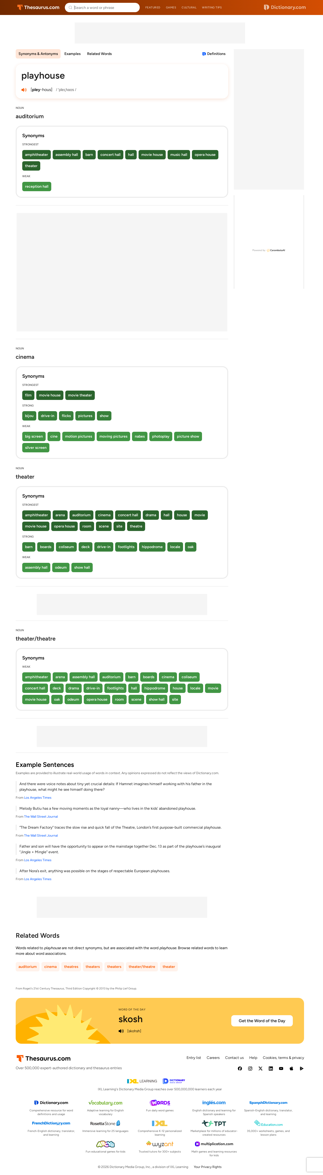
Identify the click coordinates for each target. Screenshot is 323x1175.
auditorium (81, 515)
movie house (152, 154)
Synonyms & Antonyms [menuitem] (38, 53)
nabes (140, 436)
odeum (61, 567)
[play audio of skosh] (121, 1031)
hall (131, 154)
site (119, 526)
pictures (85, 416)
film (28, 395)
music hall (178, 154)
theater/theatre (142, 966)
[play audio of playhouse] (24, 90)
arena (60, 515)
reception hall (36, 186)
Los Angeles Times (37, 798)
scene (104, 526)
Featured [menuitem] (152, 7)
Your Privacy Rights (208, 1167)
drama (151, 515)
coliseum (66, 547)
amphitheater (36, 154)
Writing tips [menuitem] (212, 7)
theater (31, 166)
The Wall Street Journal (41, 817)
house (182, 515)
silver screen (36, 447)
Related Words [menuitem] (99, 53)
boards (45, 547)
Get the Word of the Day (262, 1020)
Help (253, 1057)
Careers (213, 1057)
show (104, 416)
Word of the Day (132, 1009)
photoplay (160, 436)
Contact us (234, 1057)
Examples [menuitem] (72, 53)
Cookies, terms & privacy (283, 1057)
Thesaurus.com (38, 7)
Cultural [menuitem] (189, 7)
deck (85, 547)
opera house (205, 154)
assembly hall (66, 154)
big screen (34, 436)
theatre (136, 526)
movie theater (80, 395)
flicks (66, 416)
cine (54, 436)
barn (89, 154)
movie (200, 515)
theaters (93, 966)
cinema (104, 515)
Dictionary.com (285, 7)
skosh (130, 1019)
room (86, 526)
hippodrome (152, 547)
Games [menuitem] (171, 7)
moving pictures (113, 436)
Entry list (194, 1057)
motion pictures (78, 436)
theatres (71, 966)
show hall (82, 567)
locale (175, 547)
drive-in (47, 416)
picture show (188, 436)
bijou (29, 416)
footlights (126, 547)
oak (191, 547)
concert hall (110, 154)
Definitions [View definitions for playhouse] (216, 53)
